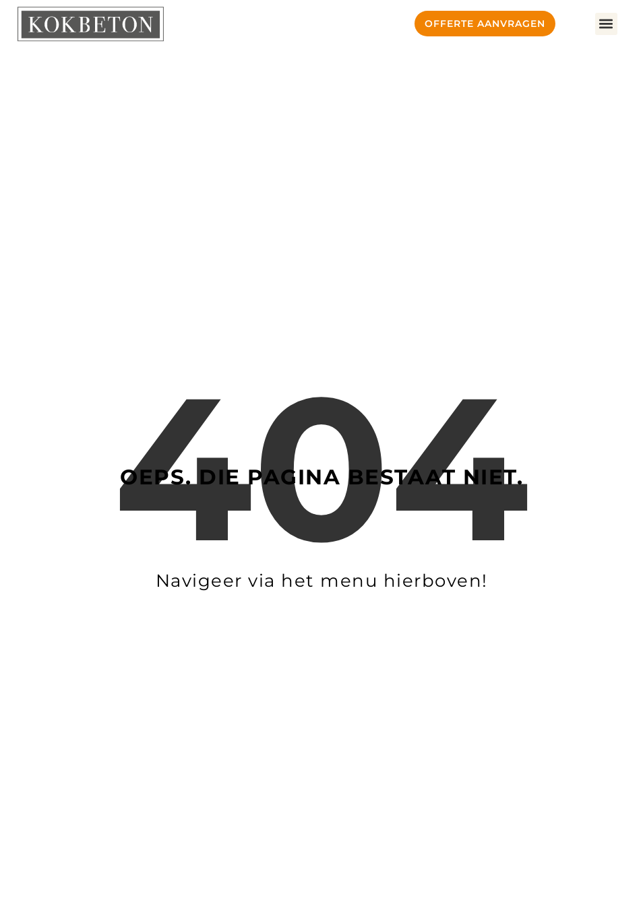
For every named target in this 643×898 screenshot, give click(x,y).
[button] (606, 24)
